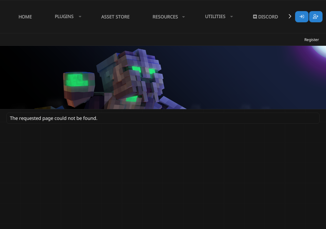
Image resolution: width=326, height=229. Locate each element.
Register (311, 39)
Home (25, 17)
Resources (165, 17)
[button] (66, 17)
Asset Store (115, 17)
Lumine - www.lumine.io (300, 223)
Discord (265, 17)
